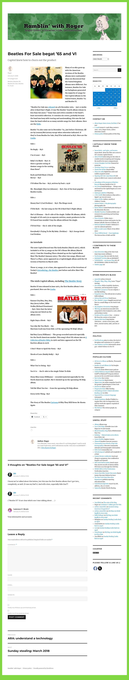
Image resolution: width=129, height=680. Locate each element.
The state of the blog (110, 502)
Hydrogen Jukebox (101, 193)
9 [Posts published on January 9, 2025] (111, 93)
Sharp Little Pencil (100, 319)
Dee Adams (98, 285)
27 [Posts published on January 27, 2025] (99, 104)
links (39, 124)
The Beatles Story (73, 281)
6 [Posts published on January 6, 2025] (98, 93)
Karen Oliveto (99, 208)
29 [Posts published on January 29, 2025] (107, 104)
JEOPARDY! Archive (101, 258)
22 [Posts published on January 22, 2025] (107, 101)
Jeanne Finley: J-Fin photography (105, 203)
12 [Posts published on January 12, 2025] (95, 97)
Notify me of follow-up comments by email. (22, 607)
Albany (97, 424)
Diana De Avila (99, 172)
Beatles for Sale (13, 83)
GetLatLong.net (100, 452)
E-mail (97, 127)
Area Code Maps (100, 426)
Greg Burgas (98, 532)
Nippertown (98, 382)
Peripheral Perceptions (102, 315)
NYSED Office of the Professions (105, 469)
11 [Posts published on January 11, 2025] (119, 93)
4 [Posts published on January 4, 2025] (119, 90)
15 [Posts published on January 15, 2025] (107, 97)
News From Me (99, 380)
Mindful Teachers (100, 212)
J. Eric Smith (98, 195)
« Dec (98, 108)
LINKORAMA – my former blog (104, 260)
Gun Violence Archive (101, 344)
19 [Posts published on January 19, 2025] (95, 101)
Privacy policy (99, 134)
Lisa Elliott (98, 502)
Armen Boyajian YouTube (103, 163)
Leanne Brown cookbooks (103, 456)
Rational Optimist (100, 225)
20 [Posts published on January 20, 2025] (99, 101)
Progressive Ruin (100, 389)
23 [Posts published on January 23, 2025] (111, 101)
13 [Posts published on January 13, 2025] (99, 97)
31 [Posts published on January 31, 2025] (115, 104)
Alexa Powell (99, 157)
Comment (12, 544)
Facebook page (99, 256)
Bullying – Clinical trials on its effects (107, 435)
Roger (10, 73)
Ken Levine (98, 378)
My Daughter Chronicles (102, 307)
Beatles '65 (16, 81)
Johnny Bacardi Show (101, 298)
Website (11, 595)
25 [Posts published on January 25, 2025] (119, 101)
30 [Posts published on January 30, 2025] (111, 104)
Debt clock (98, 450)
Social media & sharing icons (53, 679)
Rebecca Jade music (101, 229)
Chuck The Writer (100, 169)
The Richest (98, 408)
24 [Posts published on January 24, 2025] (115, 101)
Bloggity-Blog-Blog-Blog (103, 281)
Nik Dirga (98, 309)
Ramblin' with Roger (14, 668)
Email (10, 585)
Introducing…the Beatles (48, 270)
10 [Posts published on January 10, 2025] (115, 93)
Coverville (98, 370)
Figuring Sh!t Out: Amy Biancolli (105, 176)
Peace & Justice (99, 218)
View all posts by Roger (48, 448)
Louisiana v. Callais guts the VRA (111, 505)
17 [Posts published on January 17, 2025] (115, 97)
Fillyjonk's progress (101, 290)
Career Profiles (99, 439)
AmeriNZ (97, 279)
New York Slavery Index (102, 462)
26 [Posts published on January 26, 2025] (95, 104)
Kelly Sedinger (99, 515)
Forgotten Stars (100, 294)
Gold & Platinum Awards (102, 372)
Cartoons (54, 402)
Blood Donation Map (101, 431)
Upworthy (98, 488)
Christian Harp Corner (102, 167)
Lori (96, 528)
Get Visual (98, 186)
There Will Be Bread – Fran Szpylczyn (107, 233)
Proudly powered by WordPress (43, 668)
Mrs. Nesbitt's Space (101, 300)
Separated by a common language (105, 395)
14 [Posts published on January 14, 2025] (103, 97)
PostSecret (98, 386)
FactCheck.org (99, 340)
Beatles (10, 81)
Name (10, 575)
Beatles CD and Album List (103, 365)
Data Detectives (99, 252)
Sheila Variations (100, 399)
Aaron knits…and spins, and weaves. (106, 150)
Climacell (97, 441)
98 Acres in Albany (101, 361)
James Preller (99, 199)
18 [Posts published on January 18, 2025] (119, 97)
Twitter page (99, 264)
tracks (32, 138)
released (51, 107)
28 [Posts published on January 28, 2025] (103, 104)
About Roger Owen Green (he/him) (106, 123)
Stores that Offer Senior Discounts (106, 473)
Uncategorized (13, 78)
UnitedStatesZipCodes (102, 484)
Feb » (115, 108)
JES (14, 474)
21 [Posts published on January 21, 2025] (103, 101)
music (12, 85)
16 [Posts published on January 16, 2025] (111, 97)
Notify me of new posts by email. (18, 613)
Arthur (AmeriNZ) (100, 507)
